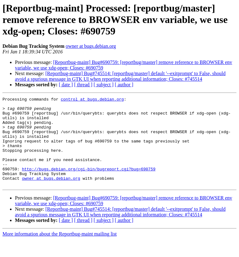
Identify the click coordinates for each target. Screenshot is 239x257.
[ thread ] (83, 84)
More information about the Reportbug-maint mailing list (59, 251)
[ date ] (66, 84)
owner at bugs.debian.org (91, 46)
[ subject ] (104, 84)
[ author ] (124, 84)
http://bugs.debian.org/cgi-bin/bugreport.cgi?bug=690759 (88, 184)
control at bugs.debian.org (92, 100)
